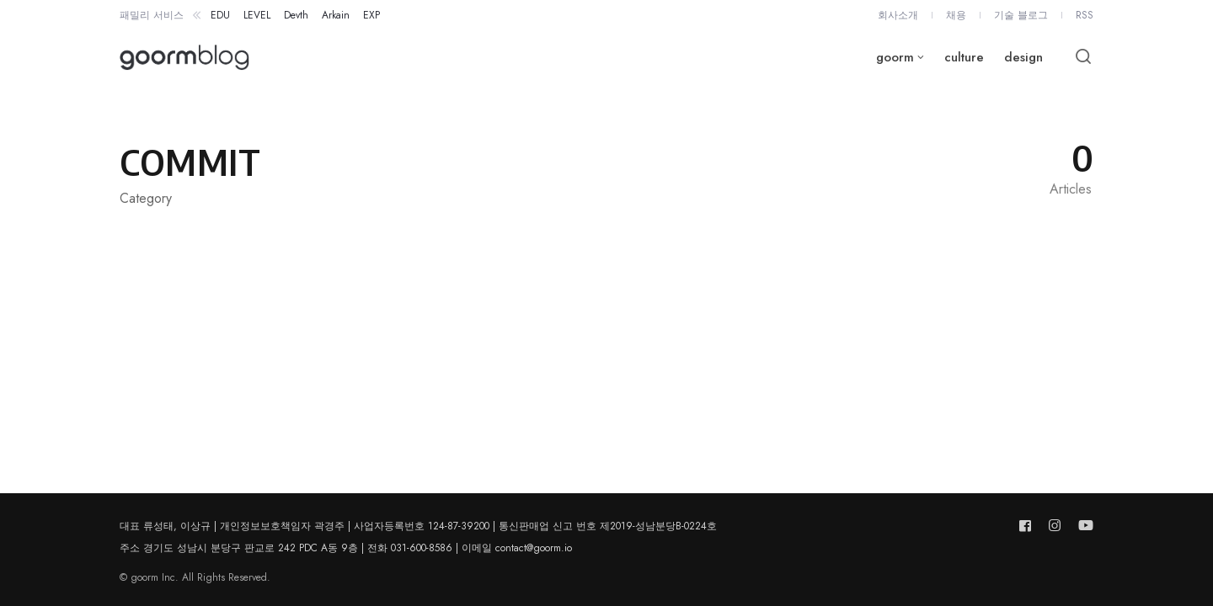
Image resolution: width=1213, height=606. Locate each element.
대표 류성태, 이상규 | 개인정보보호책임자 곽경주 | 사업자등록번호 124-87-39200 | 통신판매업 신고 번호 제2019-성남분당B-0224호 (418, 526)
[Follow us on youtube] (1082, 525)
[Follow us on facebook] (1028, 525)
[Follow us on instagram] (1054, 525)
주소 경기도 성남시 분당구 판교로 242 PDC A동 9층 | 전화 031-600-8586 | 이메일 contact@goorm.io (346, 548)
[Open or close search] (1083, 57)
